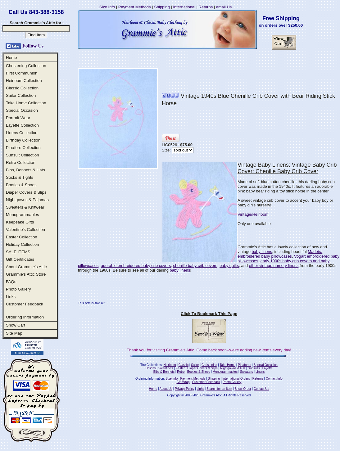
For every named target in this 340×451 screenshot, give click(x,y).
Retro (180, 371)
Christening (209, 365)
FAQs (11, 281)
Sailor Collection (21, 95)
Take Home (227, 365)
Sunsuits (254, 368)
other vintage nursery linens (274, 265)
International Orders (236, 378)
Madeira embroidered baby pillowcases (280, 254)
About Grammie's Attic (26, 266)
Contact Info (274, 378)
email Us (224, 7)
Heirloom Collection (24, 80)
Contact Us (261, 388)
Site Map (14, 333)
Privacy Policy (184, 388)
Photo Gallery (18, 289)
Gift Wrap (183, 382)
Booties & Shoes (21, 185)
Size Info (106, 7)
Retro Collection (20, 162)
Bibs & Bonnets (164, 371)
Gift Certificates (20, 259)
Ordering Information (25, 317)
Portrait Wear (18, 117)
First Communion (21, 73)
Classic (183, 365)
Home (11, 57)
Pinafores (244, 365)
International (184, 7)
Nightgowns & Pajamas (27, 199)
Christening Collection (26, 65)
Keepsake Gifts (20, 222)
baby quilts (229, 265)
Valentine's (165, 368)
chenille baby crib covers (195, 265)
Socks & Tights (19, 177)
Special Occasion (22, 110)
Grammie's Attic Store (26, 274)
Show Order (242, 388)
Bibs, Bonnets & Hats (25, 170)
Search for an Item (219, 388)
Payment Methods (134, 7)
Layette (267, 368)
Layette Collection (22, 125)
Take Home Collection (26, 103)
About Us (166, 388)
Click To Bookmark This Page (209, 313)
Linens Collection (22, 132)
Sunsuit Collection (22, 155)
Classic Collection (22, 88)
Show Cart (15, 325)
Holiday (150, 368)
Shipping (162, 7)
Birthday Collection (23, 140)
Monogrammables (22, 214)
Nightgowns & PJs (232, 368)
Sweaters (246, 371)
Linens (260, 371)
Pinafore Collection (23, 147)
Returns (206, 7)
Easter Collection (21, 237)
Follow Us (32, 45)
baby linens (262, 251)
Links (11, 296)
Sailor (195, 365)
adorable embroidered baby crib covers (136, 265)
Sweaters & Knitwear (25, 207)
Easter (180, 368)
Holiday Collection (22, 244)
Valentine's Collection (25, 229)
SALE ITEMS (18, 252)
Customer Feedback (24, 304)
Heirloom (170, 365)
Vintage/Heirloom (253, 214)
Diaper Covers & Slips (26, 192)
